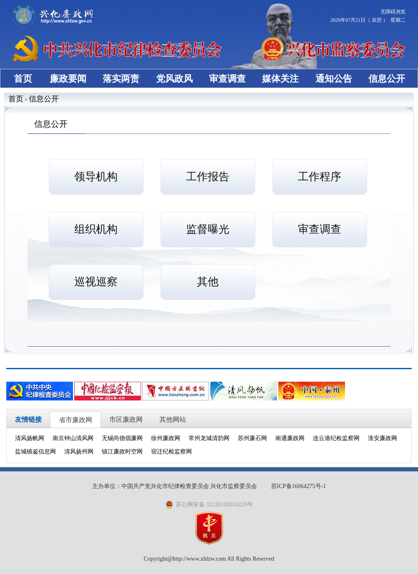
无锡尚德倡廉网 (122, 438)
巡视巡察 (96, 282)
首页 (23, 78)
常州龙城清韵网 (209, 438)
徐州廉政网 (165, 438)
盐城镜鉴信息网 (35, 451)
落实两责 (121, 78)
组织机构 (96, 229)
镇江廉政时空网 (122, 451)
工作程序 (319, 177)
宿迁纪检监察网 (171, 451)
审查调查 (227, 78)
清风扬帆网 (29, 438)
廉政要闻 (68, 78)
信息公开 (386, 78)
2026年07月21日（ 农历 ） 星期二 (367, 20)
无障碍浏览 (392, 12)
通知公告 (333, 78)
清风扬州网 (78, 451)
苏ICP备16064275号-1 (298, 486)
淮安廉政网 (382, 438)
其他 (208, 282)
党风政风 (174, 78)
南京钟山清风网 (73, 438)
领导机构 (96, 177)
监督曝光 (207, 229)
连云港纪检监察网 (336, 438)
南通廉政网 (290, 438)
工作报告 (207, 177)
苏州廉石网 (252, 438)
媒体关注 (280, 78)
